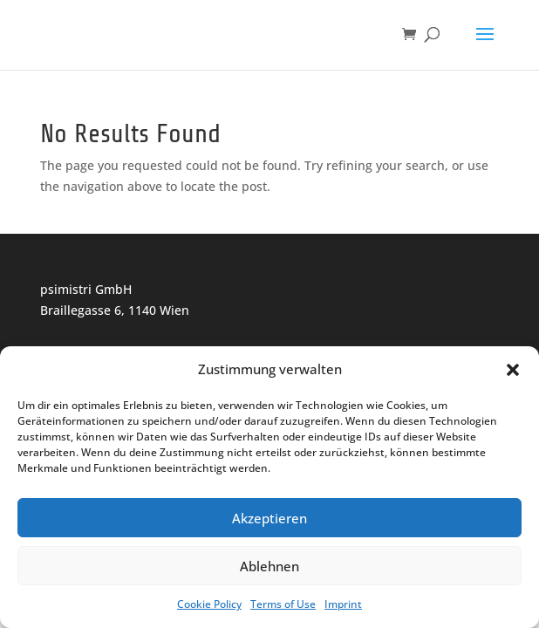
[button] (513, 370)
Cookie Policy (209, 604)
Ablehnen (269, 566)
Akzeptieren (269, 518)
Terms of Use (283, 604)
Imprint (343, 604)
